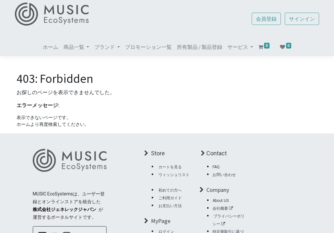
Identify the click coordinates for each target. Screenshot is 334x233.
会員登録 (265, 19)
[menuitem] (50, 46)
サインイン (301, 19)
